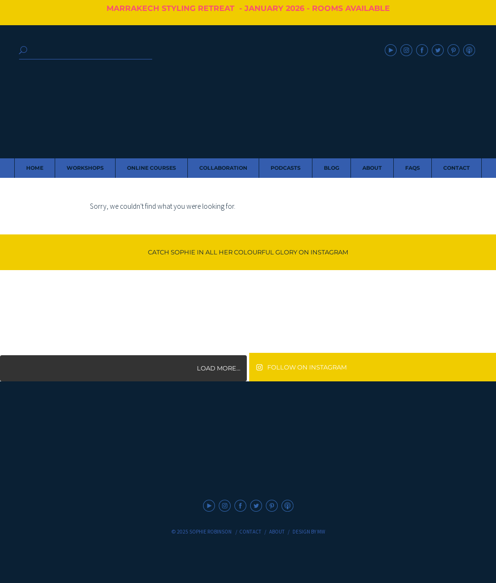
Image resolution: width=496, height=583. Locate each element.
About (277, 531)
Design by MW (308, 531)
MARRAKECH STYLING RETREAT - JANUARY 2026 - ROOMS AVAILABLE (248, 8)
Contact (250, 531)
